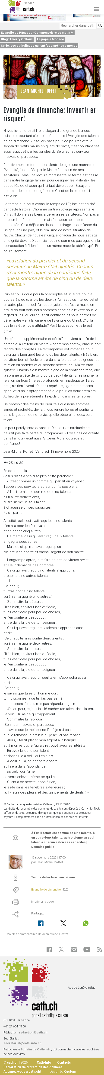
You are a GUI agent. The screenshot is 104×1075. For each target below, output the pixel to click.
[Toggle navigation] (95, 6)
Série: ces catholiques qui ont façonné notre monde (39, 45)
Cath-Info (44, 1062)
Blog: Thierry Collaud (17, 39)
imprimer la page (42, 901)
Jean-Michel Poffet (50, 862)
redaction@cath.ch (33, 1032)
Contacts (64, 1062)
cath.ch (12, 1062)
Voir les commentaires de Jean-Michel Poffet (37, 934)
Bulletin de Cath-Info (36, 1049)
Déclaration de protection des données (33, 1067)
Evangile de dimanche (46, 889)
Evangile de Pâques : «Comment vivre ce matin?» (37, 32)
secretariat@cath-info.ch (22, 1043)
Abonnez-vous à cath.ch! (22, 1071)
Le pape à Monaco (50, 39)
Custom (70, 1071)
